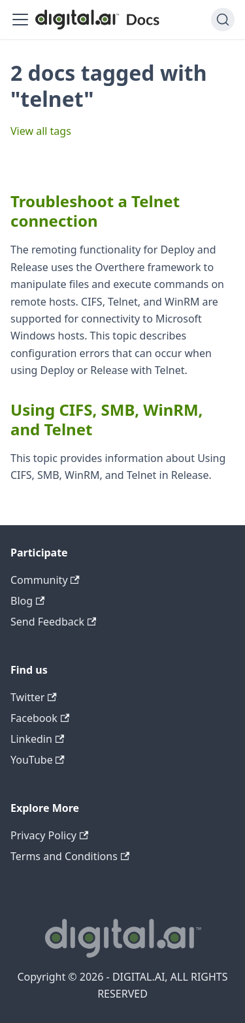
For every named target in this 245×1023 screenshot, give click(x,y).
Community (45, 580)
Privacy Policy (49, 835)
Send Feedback (53, 621)
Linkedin (37, 739)
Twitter (33, 697)
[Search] (223, 19)
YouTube (37, 760)
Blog (27, 601)
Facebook (39, 718)
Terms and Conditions (69, 856)
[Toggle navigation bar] (20, 19)
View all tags (40, 131)
